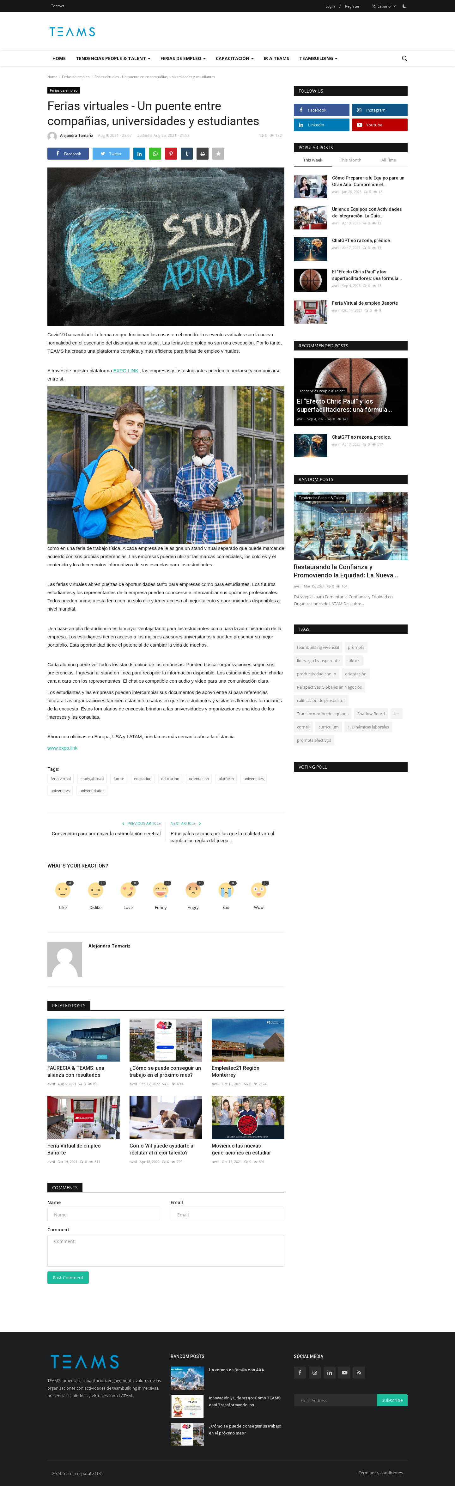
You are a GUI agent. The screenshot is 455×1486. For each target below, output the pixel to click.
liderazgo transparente (318, 660)
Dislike (95, 907)
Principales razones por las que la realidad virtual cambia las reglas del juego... (222, 837)
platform (226, 778)
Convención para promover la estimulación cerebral (106, 834)
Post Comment (68, 1278)
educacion (170, 778)
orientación (356, 674)
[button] (165, 465)
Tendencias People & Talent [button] (113, 58)
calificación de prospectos (321, 700)
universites (60, 790)
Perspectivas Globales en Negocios (329, 687)
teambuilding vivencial (318, 647)
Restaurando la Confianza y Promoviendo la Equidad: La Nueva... (346, 571)
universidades (92, 790)
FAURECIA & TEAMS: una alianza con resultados (75, 1071)
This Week (312, 160)
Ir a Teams (276, 58)
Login (330, 6)
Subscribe (392, 1400)
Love (128, 907)
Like (63, 907)
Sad (225, 907)
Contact (57, 6)
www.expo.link (62, 748)
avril (51, 1083)
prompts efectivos (314, 740)
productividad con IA (316, 674)
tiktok (354, 660)
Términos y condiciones (381, 1473)
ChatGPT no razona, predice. (361, 240)
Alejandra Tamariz (70, 136)
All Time (388, 160)
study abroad (92, 778)
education (142, 778)
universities (254, 778)
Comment (58, 1230)
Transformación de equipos (323, 713)
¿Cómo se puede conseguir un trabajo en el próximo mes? (165, 1071)
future (118, 778)
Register (352, 6)
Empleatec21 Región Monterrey (235, 1071)
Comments (65, 1188)
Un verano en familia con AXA (236, 1369)
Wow (259, 907)
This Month (350, 160)
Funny (161, 907)
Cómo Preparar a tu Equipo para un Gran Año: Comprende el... (368, 181)
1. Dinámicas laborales (368, 727)
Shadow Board (371, 713)
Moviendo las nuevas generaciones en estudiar (241, 1149)
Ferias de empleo (76, 76)
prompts (356, 647)
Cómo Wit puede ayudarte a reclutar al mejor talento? (161, 1149)
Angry (193, 907)
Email (177, 1202)
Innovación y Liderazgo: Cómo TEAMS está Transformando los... (245, 1401)
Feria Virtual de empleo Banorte (74, 1149)
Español (384, 6)
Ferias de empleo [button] (183, 58)
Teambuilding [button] (318, 58)
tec (396, 713)
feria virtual (61, 778)
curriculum (328, 727)
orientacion (199, 778)
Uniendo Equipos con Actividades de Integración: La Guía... (367, 212)
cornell (303, 727)
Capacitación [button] (235, 58)
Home (59, 58)
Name (54, 1202)
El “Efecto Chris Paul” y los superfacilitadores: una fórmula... (367, 275)
